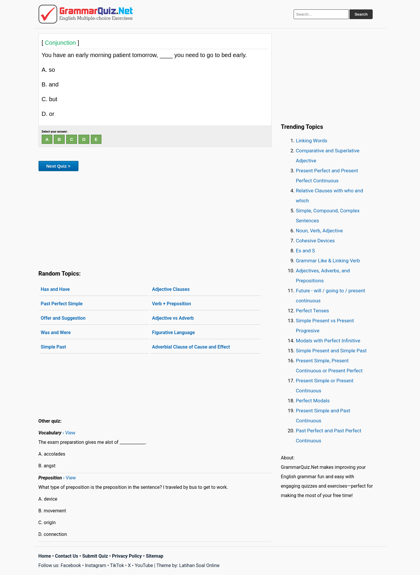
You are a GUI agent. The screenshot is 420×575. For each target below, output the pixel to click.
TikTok (117, 565)
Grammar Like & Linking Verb (328, 261)
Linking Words (311, 141)
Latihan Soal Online (199, 565)
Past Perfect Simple (62, 303)
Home (45, 556)
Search (360, 14)
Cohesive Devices (315, 241)
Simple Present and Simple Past (331, 351)
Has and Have (55, 289)
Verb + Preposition (171, 303)
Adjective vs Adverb (173, 318)
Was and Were (56, 332)
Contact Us (66, 556)
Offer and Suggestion (63, 318)
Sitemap (154, 556)
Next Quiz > (58, 166)
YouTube (144, 565)
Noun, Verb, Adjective (319, 231)
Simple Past (53, 347)
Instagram (95, 565)
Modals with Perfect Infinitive (328, 341)
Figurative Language (173, 332)
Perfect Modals (313, 401)
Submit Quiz (95, 556)
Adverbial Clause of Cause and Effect (191, 347)
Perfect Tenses (312, 311)
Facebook (71, 565)
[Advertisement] (155, 219)
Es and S (305, 251)
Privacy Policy (127, 556)
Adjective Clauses (171, 289)
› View (69, 433)
